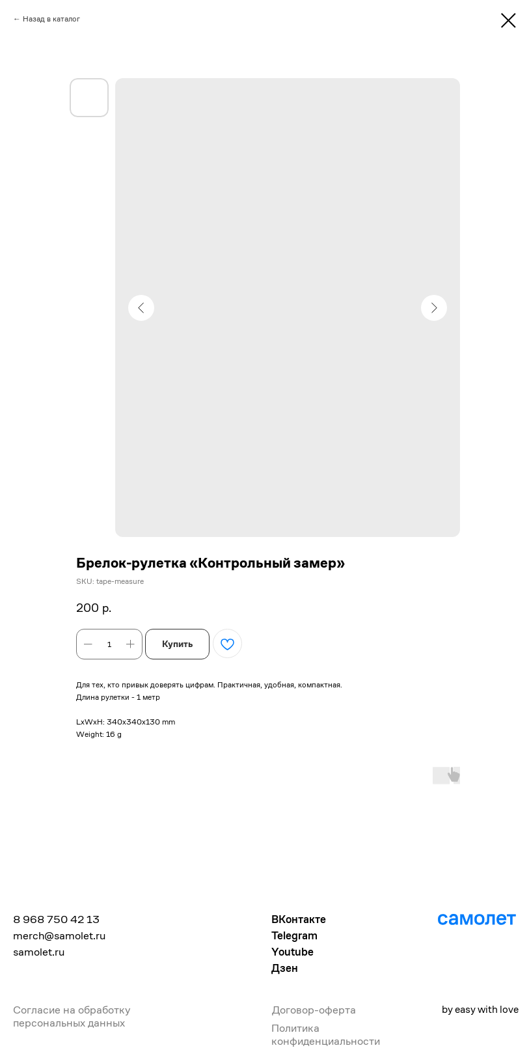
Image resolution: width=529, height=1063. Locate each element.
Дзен (284, 968)
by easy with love (480, 1009)
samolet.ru (38, 952)
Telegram (294, 935)
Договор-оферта (314, 1009)
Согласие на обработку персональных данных (71, 1016)
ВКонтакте (298, 919)
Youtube (292, 952)
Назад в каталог (51, 18)
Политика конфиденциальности (325, 1034)
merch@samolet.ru (59, 935)
